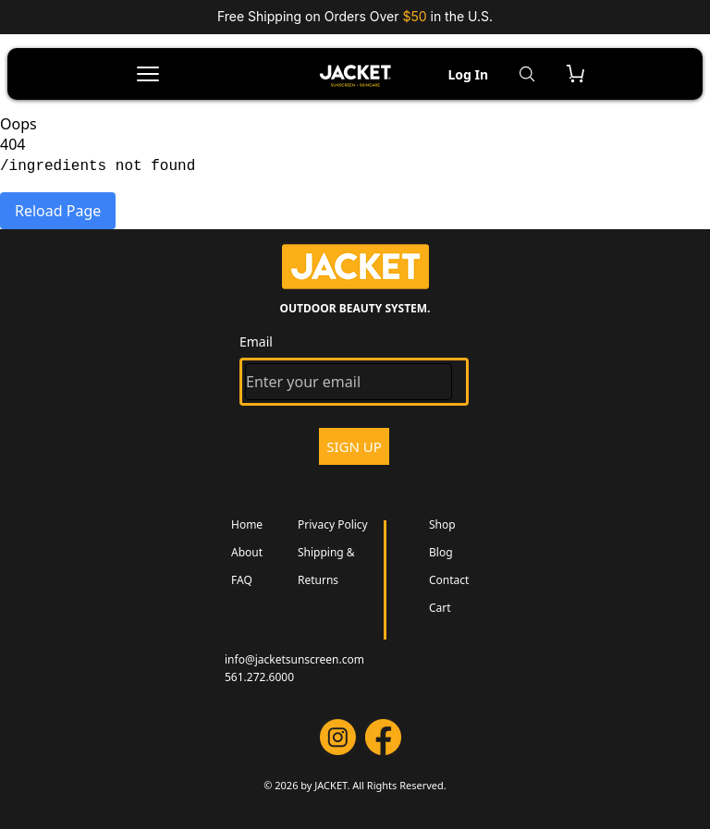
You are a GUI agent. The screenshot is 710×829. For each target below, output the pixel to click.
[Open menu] (148, 74)
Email (256, 341)
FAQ (241, 580)
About (247, 552)
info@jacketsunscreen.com (294, 659)
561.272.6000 (259, 677)
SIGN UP (354, 446)
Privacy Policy (333, 524)
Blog (441, 552)
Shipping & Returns (326, 566)
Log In (467, 74)
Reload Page (58, 211)
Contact (449, 580)
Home (247, 524)
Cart (440, 608)
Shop (442, 524)
